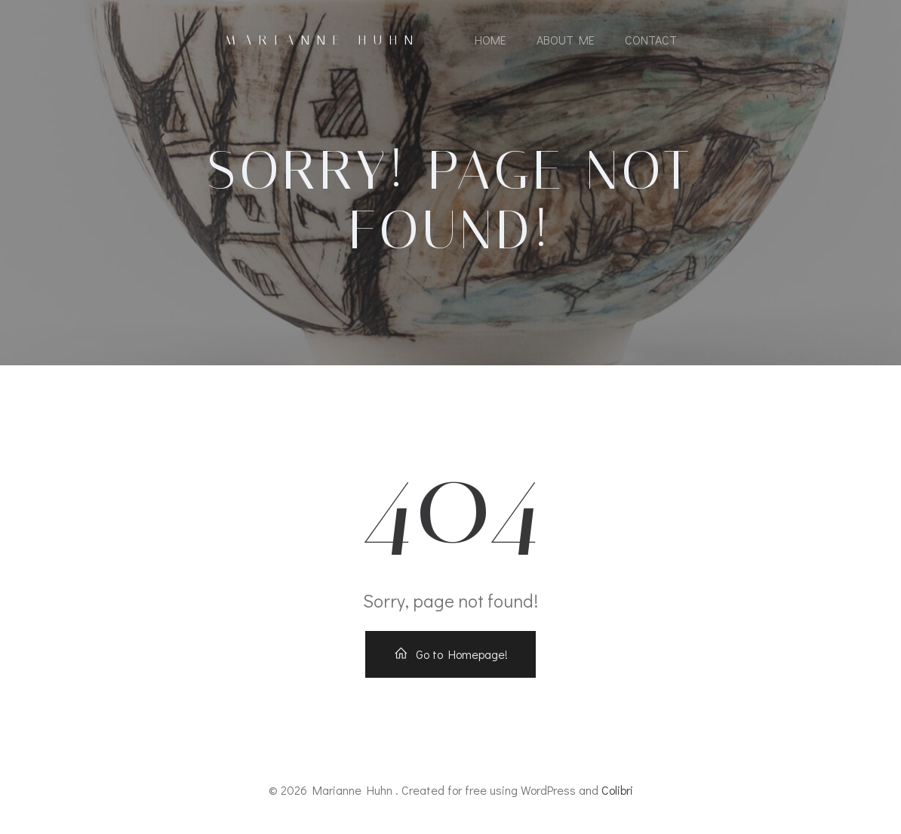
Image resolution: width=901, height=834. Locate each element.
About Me (566, 40)
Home (490, 40)
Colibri (617, 790)
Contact (651, 40)
